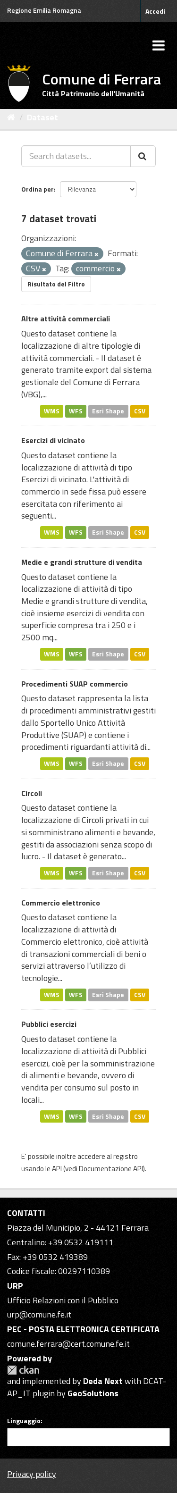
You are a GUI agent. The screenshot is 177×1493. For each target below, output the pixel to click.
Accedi (155, 11)
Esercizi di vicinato (53, 440)
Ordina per (37, 189)
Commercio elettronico (60, 902)
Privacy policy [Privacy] (31, 1474)
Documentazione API (111, 1168)
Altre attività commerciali (65, 318)
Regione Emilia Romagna (44, 10)
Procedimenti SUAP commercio (74, 683)
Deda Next (103, 1381)
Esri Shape (108, 410)
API (57, 1168)
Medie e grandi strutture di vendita (81, 562)
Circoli (31, 793)
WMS (51, 410)
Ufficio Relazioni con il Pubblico (62, 1300)
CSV (139, 410)
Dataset (42, 117)
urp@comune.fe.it (39, 1314)
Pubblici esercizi (48, 1024)
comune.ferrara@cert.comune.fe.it (68, 1343)
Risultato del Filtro (56, 284)
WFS (76, 410)
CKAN (23, 1370)
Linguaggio (24, 1421)
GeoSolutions (92, 1393)
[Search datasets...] (76, 156)
